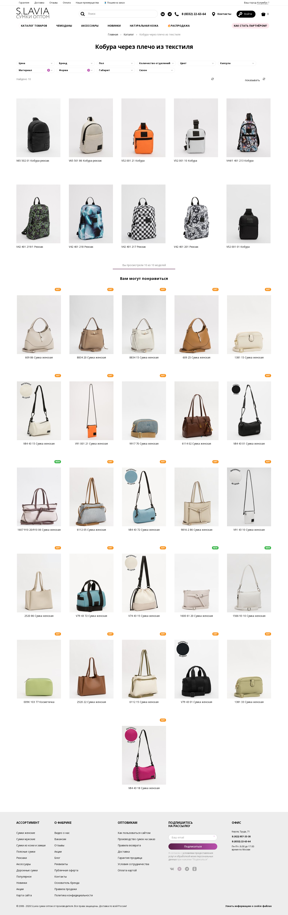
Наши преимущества (87, 2)
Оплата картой (127, 870)
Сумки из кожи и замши (31, 845)
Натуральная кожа (144, 25)
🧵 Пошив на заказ (114, 2)
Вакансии (60, 839)
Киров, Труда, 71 (241, 831)
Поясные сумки (25, 851)
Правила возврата (129, 845)
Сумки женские (25, 833)
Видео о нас (62, 833)
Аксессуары (23, 864)
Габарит (104, 70)
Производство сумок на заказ (136, 839)
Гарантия (24, 2)
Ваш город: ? (256, 2)
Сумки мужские (25, 839)
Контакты (221, 14)
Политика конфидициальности (73, 895)
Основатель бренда (66, 883)
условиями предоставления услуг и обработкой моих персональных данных (190, 856)
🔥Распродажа (179, 25)
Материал (34, 70)
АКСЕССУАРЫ (89, 25)
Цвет (183, 63)
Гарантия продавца (130, 858)
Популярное (24, 876)
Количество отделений (154, 63)
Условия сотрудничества (133, 864)
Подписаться (193, 846)
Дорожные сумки (27, 870)
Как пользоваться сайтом (134, 833)
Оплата (67, 2)
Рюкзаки (21, 858)
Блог (57, 858)
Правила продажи (65, 889)
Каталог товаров (34, 25)
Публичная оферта (66, 870)
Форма (74, 70)
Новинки (114, 25)
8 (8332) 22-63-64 (194, 14)
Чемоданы (64, 25)
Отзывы (53, 2)
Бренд (63, 63)
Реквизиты (61, 864)
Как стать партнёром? (250, 25)
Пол (101, 63)
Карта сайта (24, 895)
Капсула (225, 63)
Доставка (39, 2)
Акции (20, 889)
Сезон (143, 70)
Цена (22, 63)
